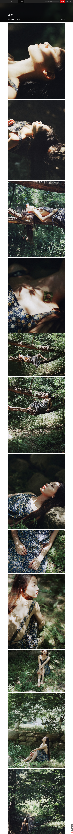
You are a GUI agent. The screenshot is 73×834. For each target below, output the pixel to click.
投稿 (62, 1)
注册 (67, 1)
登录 (70, 1)
